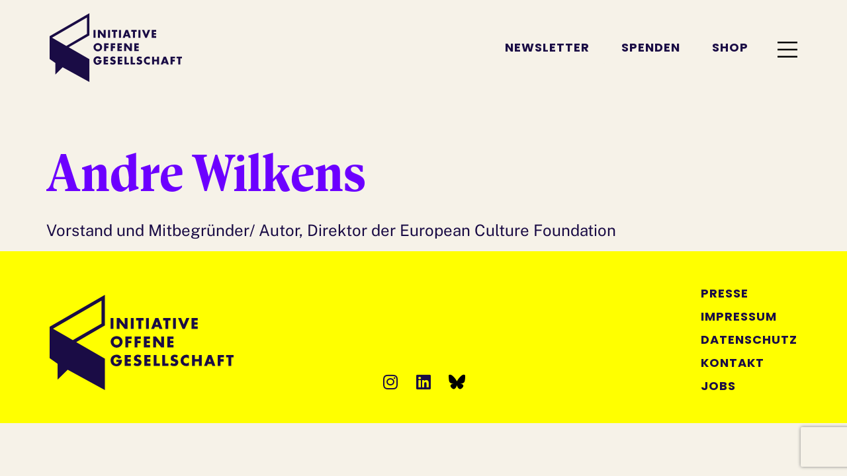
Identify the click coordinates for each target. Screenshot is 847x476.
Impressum (739, 316)
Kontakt (732, 362)
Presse (724, 293)
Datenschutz (749, 339)
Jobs (718, 385)
